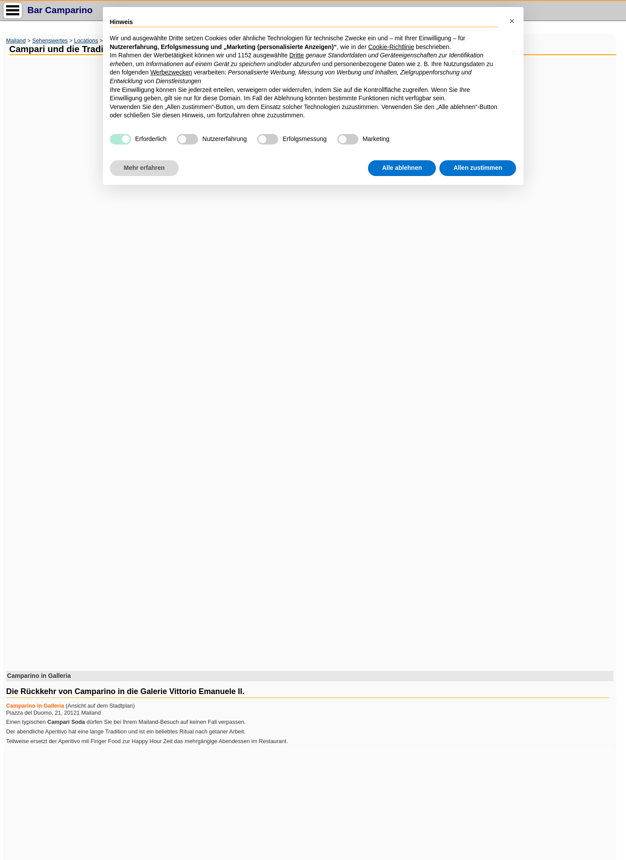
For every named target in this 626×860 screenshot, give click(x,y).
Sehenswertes (49, 40)
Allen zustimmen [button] (477, 167)
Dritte (296, 55)
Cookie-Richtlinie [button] (391, 46)
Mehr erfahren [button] (144, 167)
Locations (86, 40)
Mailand (16, 40)
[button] (512, 21)
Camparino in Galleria (35, 705)
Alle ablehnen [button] (402, 167)
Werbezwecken (171, 72)
